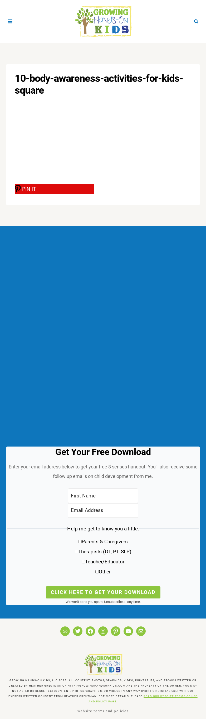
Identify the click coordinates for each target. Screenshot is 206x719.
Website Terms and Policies (103, 710)
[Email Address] (103, 510)
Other (105, 572)
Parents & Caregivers (105, 542)
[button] (103, 552)
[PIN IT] (54, 189)
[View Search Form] (196, 21)
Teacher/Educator (104, 562)
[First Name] (103, 495)
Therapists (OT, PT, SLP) (104, 552)
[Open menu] (10, 21)
